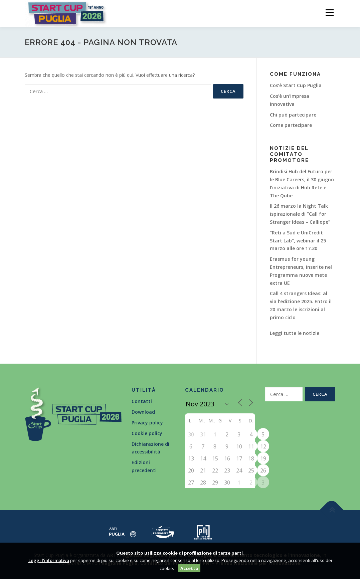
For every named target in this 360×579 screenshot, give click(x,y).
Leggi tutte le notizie (294, 333)
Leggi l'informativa (48, 560)
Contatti (142, 401)
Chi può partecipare (293, 115)
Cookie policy (147, 433)
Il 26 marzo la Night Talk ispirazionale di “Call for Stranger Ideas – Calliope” (300, 214)
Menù (329, 12)
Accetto (189, 568)
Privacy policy (147, 422)
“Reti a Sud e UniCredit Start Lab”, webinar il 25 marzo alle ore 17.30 (298, 240)
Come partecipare (291, 125)
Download (143, 412)
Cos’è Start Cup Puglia (296, 85)
